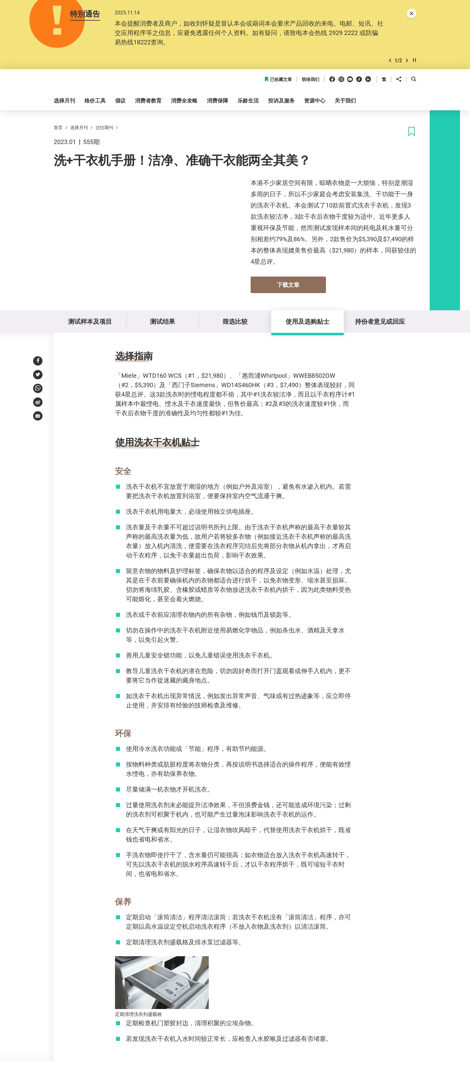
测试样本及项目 (90, 321)
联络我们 (310, 79)
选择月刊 (79, 127)
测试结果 (162, 321)
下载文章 (288, 284)
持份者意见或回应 (380, 321)
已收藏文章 (278, 79)
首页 (58, 127)
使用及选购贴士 (307, 321)
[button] (390, 60)
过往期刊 (104, 127)
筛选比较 (235, 321)
